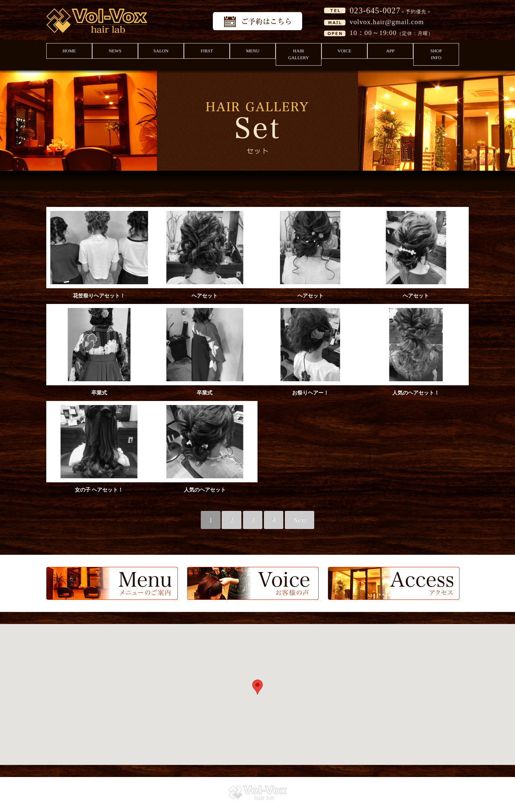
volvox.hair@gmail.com (387, 22)
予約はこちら (257, 21)
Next (299, 520)
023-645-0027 (375, 10)
